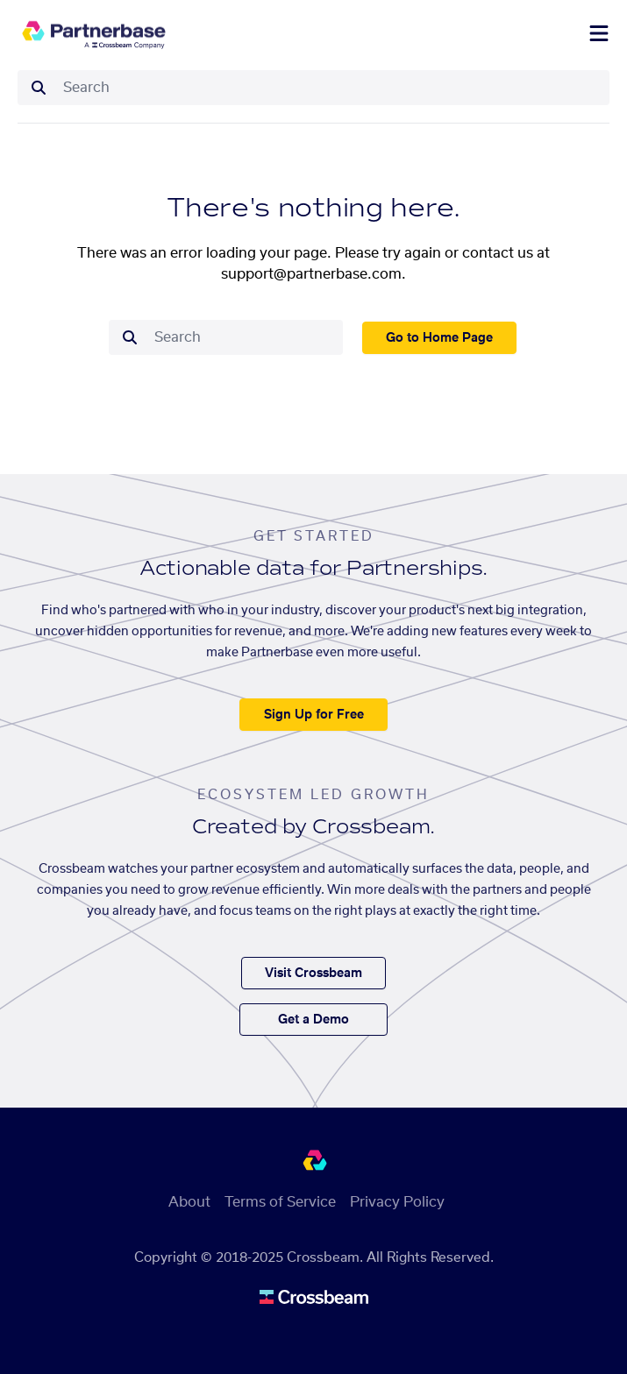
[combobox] (331, 87)
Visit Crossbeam (313, 973)
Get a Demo (313, 1020)
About (189, 1202)
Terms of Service (280, 1202)
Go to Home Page (439, 338)
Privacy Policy (397, 1202)
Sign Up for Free (314, 715)
